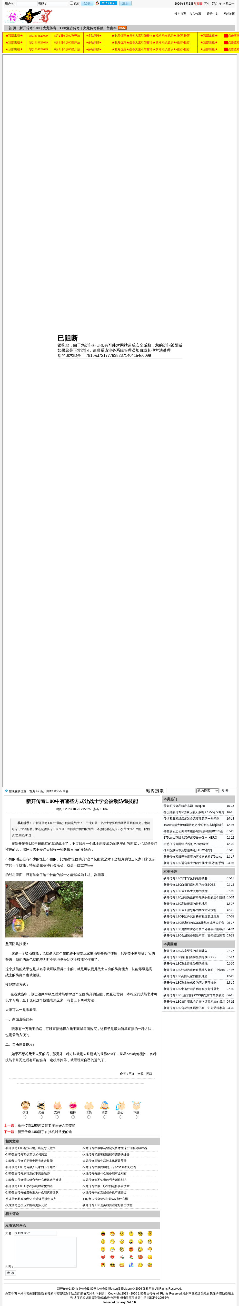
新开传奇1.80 (29, 28)
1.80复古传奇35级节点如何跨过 (26, 1154)
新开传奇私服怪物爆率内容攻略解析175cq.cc (193, 856)
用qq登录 (106, 3)
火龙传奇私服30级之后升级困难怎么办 (31, 1199)
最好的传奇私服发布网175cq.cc (184, 806)
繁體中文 (212, 13)
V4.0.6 (131, 1302)
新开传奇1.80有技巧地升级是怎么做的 (30, 1148)
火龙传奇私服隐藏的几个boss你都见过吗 (109, 1167)
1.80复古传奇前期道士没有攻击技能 (29, 1160)
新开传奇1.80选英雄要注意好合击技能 (46, 1125)
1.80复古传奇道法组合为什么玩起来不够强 (33, 1180)
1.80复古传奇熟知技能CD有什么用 (105, 1199)
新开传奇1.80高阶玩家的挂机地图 (185, 903)
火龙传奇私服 (93, 28)
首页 (32, 791)
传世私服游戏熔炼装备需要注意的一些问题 (191, 818)
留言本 (111, 28)
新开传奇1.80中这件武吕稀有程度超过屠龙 (191, 916)
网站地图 (229, 13)
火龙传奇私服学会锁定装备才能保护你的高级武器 (115, 1148)
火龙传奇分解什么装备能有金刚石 (105, 1173)
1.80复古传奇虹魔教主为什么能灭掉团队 (32, 1192)
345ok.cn (125, 1288)
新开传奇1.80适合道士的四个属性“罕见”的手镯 (194, 863)
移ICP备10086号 (158, 1297)
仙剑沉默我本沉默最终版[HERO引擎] (188, 850)
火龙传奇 (49, 28)
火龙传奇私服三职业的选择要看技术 (106, 1186)
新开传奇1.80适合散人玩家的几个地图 (30, 1167)
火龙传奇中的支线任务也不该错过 (105, 1192)
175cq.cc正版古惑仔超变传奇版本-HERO (190, 837)
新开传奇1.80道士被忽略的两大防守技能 (190, 910)
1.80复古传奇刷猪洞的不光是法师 (28, 1173)
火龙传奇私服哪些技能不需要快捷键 (106, 1154)
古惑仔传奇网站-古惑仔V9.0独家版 (186, 844)
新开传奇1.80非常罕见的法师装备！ (187, 878)
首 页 (12, 28)
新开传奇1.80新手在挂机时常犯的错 (45, 1132)
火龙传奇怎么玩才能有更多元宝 (26, 1205)
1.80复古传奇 (70, 28)
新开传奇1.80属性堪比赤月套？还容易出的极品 (194, 929)
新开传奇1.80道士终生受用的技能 (185, 891)
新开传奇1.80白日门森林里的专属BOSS (190, 884)
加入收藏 (195, 13)
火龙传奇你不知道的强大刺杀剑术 (105, 1180)
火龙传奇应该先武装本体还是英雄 (105, 1160)
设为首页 (180, 13)
